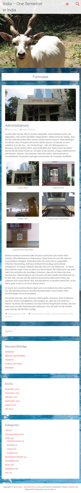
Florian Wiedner (28, 130)
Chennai (55, 314)
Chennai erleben (12, 434)
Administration (14, 314)
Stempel (8, 317)
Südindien (9, 469)
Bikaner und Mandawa (15, 356)
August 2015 (10, 405)
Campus (47, 314)
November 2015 (12, 393)
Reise (7, 465)
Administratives (17, 125)
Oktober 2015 (11, 397)
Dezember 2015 (12, 389)
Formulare (63, 314)
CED (7, 430)
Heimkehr (9, 352)
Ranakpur (9, 367)
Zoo (7, 472)
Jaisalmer (9, 360)
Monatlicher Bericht (14, 457)
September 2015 (12, 401)
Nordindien (10, 461)
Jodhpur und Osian (13, 363)
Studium (11, 453)
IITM (23, 314)
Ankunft (10, 445)
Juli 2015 (9, 409)
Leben (9, 449)
